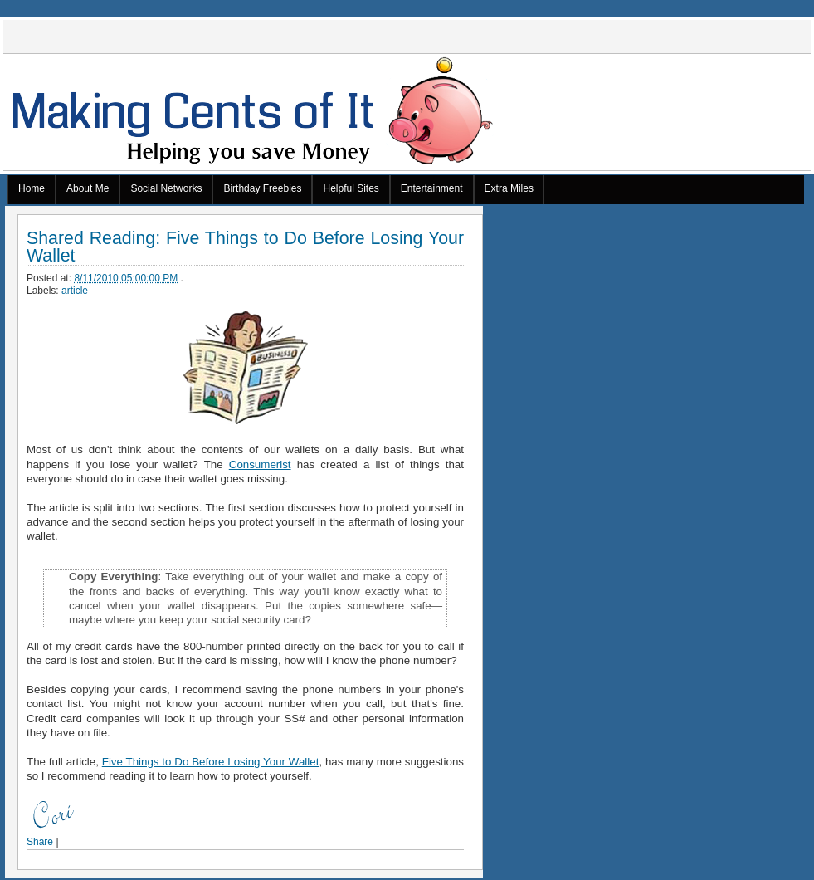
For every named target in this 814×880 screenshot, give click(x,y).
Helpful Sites (350, 188)
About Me (87, 188)
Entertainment (432, 188)
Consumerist (260, 464)
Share (40, 842)
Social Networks (166, 188)
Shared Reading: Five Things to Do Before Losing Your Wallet (245, 247)
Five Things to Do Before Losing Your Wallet (210, 761)
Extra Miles (509, 188)
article (74, 290)
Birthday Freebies (262, 188)
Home (31, 188)
